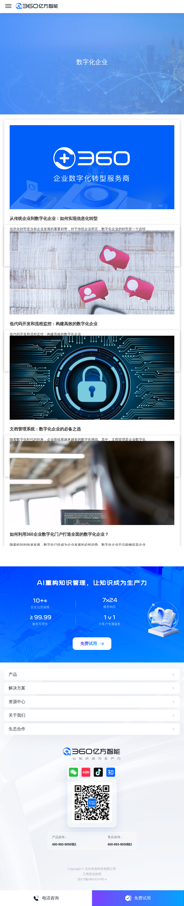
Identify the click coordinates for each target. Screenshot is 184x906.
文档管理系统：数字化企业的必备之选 (45, 429)
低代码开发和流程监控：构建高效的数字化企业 (53, 324)
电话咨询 (46, 898)
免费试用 (138, 898)
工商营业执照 (92, 874)
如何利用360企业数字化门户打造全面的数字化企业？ (59, 534)
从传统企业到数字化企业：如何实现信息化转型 (53, 218)
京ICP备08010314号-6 (92, 879)
